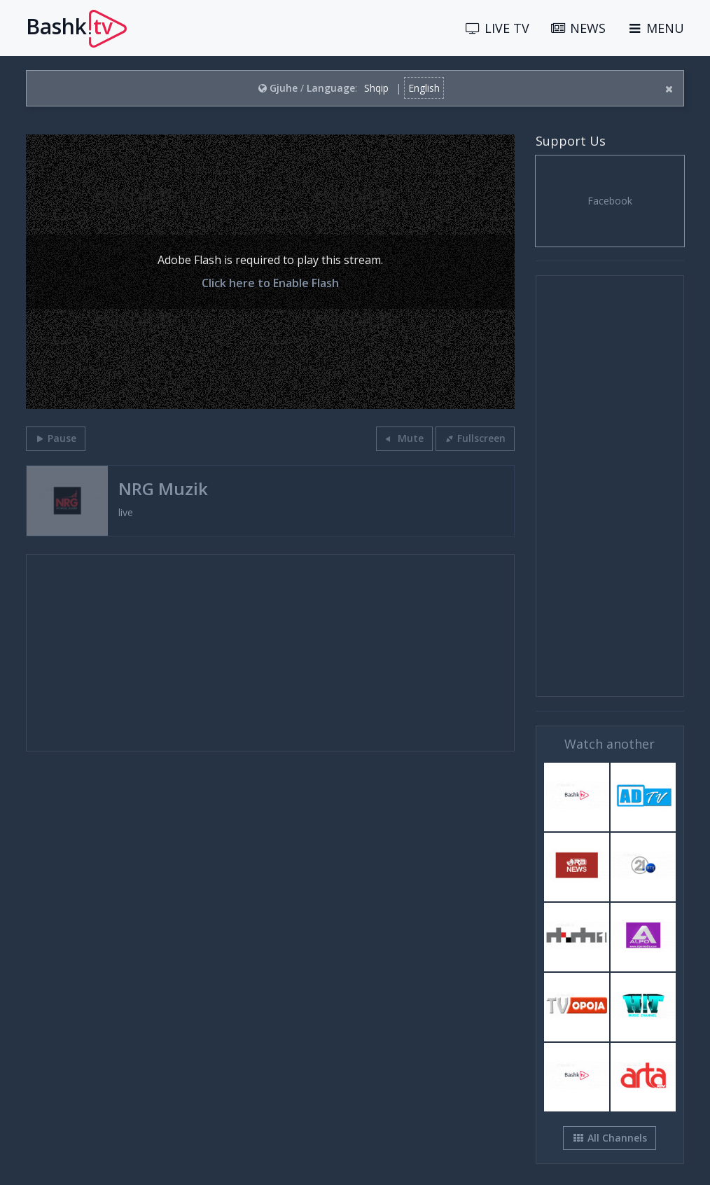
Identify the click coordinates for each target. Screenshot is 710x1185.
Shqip (376, 88)
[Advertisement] (270, 653)
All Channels (609, 1137)
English (424, 88)
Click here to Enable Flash (270, 283)
